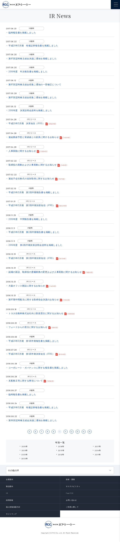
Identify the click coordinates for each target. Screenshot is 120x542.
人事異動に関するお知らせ (21, 151)
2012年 (60, 454)
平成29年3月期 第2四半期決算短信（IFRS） (30, 258)
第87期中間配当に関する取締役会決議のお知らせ (32, 299)
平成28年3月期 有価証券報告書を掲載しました (32, 407)
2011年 (96, 454)
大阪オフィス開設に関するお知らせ (25, 285)
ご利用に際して (72, 507)
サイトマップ (11, 514)
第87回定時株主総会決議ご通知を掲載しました (31, 58)
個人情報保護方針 (13, 507)
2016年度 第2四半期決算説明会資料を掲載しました (34, 245)
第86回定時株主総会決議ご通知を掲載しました (31, 420)
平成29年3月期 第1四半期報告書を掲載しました (32, 341)
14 (83, 431)
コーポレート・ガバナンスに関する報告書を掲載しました (37, 367)
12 (71, 431)
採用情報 (9, 500)
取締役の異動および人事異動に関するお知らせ (31, 164)
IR (7, 493)
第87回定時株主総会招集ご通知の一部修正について (33, 84)
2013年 (23, 454)
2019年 (23, 446)
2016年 (23, 450)
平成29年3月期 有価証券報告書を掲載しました (32, 45)
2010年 (23, 458)
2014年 (96, 450)
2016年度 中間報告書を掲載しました (26, 219)
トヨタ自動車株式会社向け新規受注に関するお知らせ (34, 313)
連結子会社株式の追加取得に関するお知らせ (30, 178)
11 (65, 431)
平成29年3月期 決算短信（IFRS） (25, 123)
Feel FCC (69, 493)
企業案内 (9, 479)
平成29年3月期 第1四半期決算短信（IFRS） (30, 354)
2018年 (60, 446)
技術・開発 (70, 479)
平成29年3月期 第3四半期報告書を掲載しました (32, 192)
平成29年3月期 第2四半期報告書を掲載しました (32, 232)
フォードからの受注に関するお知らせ (26, 327)
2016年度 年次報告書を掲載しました (26, 71)
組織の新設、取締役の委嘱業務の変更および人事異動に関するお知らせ (44, 272)
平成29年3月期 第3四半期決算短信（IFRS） (30, 205)
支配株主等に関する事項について (24, 380)
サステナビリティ (73, 486)
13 (77, 431)
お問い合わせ (71, 500)
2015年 (60, 450)
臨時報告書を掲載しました (21, 32)
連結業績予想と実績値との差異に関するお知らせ (32, 137)
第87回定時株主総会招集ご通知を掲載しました (31, 97)
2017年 (96, 446)
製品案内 (9, 486)
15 (89, 431)
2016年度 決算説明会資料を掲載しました (29, 110)
